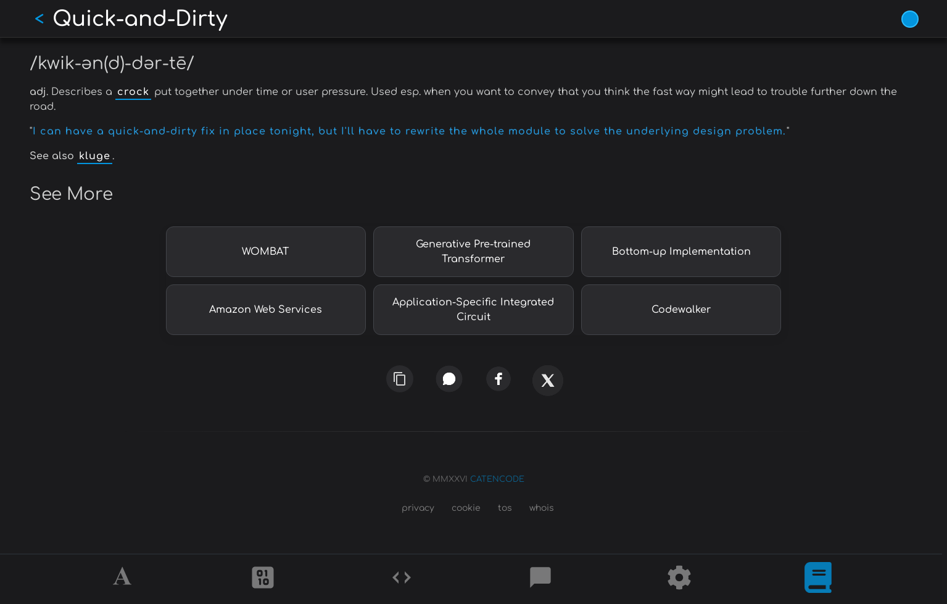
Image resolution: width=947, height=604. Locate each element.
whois (541, 508)
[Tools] (679, 579)
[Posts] (540, 579)
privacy (418, 508)
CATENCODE (497, 479)
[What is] (818, 579)
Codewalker (681, 309)
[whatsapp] (448, 379)
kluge (94, 156)
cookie (466, 508)
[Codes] (401, 579)
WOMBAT (265, 251)
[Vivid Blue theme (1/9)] (910, 19)
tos (505, 508)
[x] (547, 387)
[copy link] (399, 378)
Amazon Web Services (265, 309)
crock (133, 91)
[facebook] (498, 379)
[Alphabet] (124, 579)
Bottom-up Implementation (681, 251)
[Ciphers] (262, 579)
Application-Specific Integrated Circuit (473, 310)
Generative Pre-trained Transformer (473, 252)
